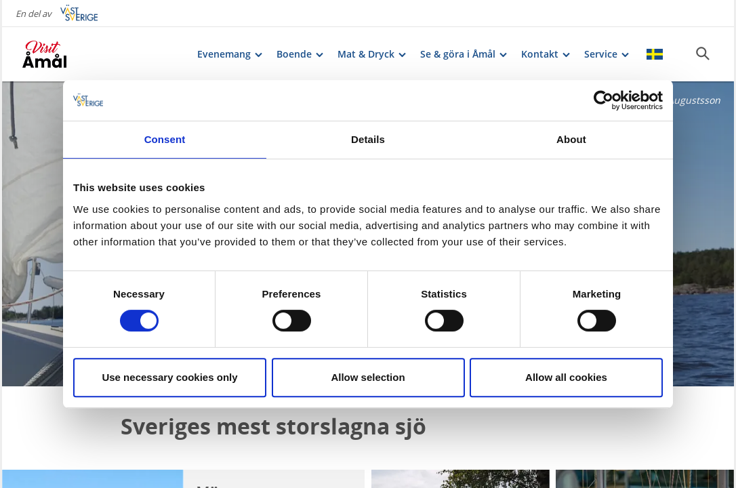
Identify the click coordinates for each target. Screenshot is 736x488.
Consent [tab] (165, 139)
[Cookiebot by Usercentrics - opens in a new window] (603, 100)
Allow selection (368, 377)
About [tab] (571, 139)
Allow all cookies (566, 377)
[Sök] (703, 53)
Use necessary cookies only (169, 377)
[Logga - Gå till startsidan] (69, 54)
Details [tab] (368, 139)
